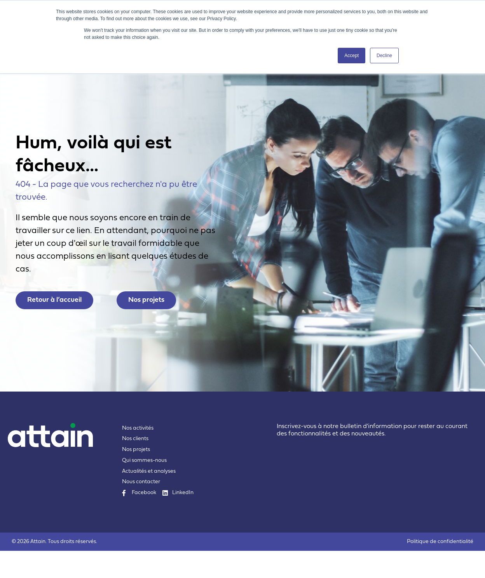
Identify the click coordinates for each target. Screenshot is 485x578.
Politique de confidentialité (440, 568)
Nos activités (138, 455)
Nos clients (135, 465)
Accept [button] (351, 55)
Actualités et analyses (149, 498)
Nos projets (136, 476)
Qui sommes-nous (144, 487)
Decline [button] (384, 55)
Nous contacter (141, 509)
